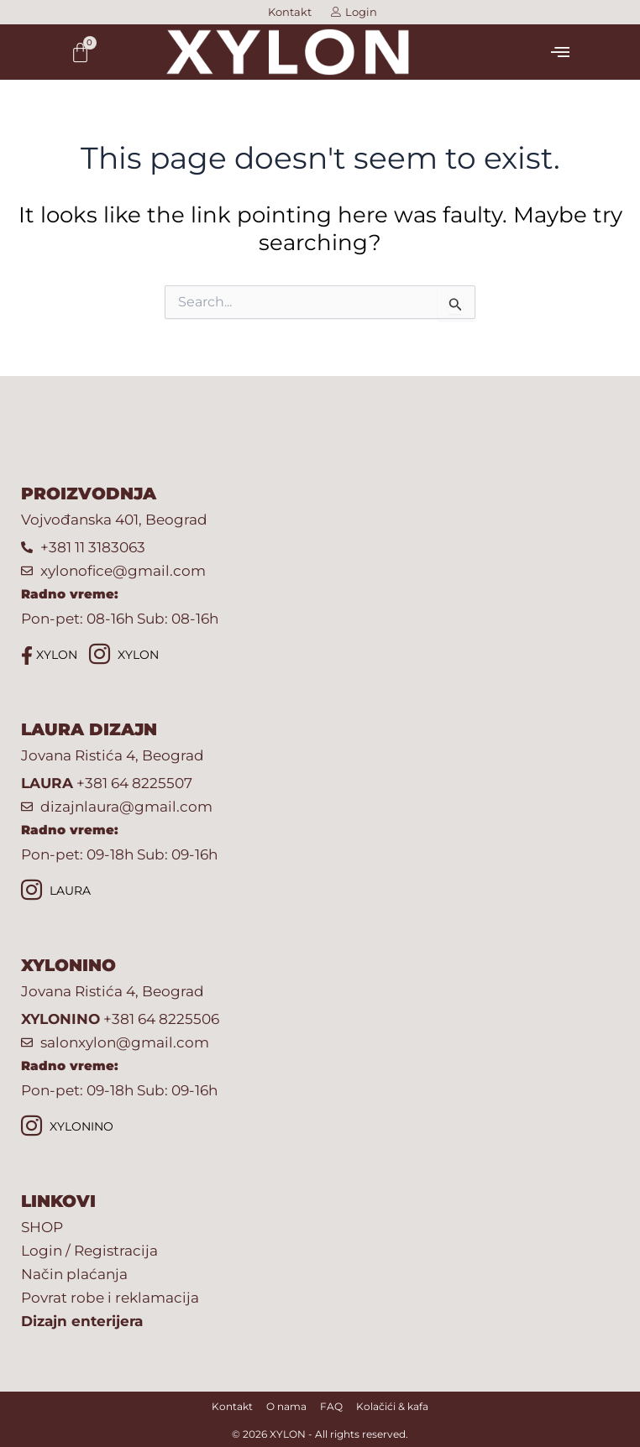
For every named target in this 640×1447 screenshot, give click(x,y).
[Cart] (80, 52)
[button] (559, 52)
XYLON (49, 655)
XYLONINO (67, 1127)
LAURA (56, 892)
